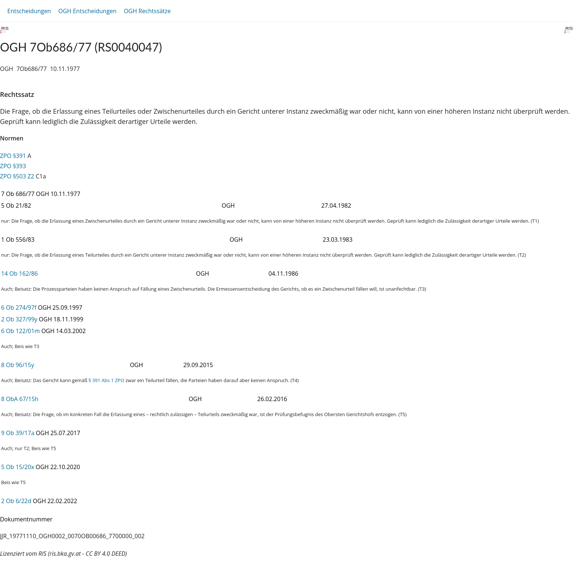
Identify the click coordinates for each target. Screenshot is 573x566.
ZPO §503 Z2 (17, 176)
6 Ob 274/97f (19, 307)
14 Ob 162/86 (19, 273)
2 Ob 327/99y (19, 319)
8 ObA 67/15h (19, 399)
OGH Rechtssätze (147, 11)
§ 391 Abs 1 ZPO (106, 380)
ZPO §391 (13, 156)
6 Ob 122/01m (20, 331)
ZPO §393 (13, 166)
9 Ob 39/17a (17, 433)
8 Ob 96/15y (17, 365)
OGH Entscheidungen (87, 11)
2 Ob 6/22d (16, 501)
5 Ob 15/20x (17, 467)
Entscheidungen (29, 11)
